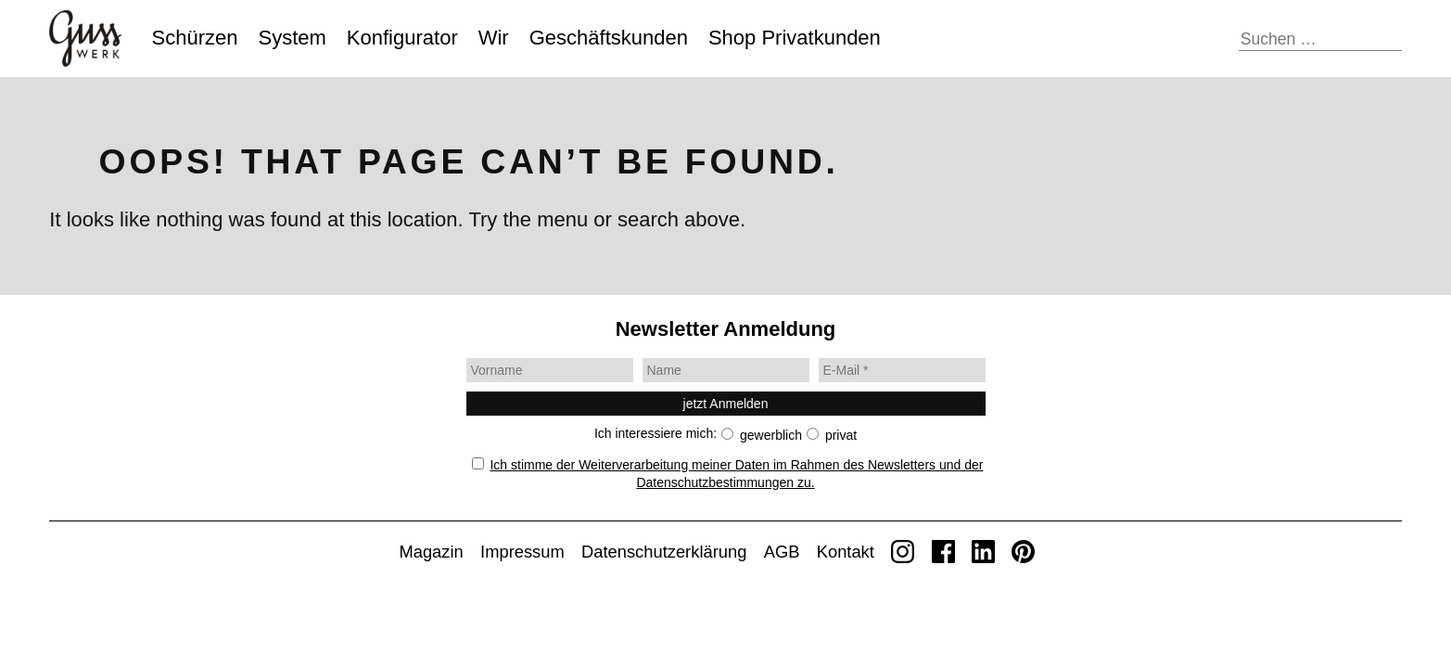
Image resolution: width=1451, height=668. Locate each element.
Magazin (431, 551)
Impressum (522, 551)
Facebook (943, 551)
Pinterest (1023, 551)
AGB (782, 551)
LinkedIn (983, 551)
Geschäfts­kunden (608, 37)
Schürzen (195, 37)
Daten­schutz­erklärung (663, 551)
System (292, 37)
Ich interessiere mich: (655, 433)
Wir (493, 37)
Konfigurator (402, 37)
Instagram (902, 551)
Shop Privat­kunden (794, 37)
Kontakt (845, 551)
